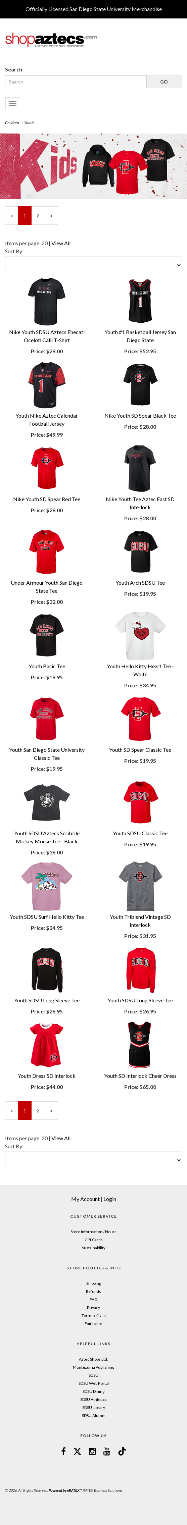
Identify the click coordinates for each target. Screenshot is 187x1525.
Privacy (93, 1307)
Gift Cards (94, 1239)
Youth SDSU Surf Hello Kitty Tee (47, 916)
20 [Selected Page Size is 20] (45, 243)
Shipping (93, 1283)
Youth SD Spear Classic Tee (140, 749)
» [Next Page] (54, 218)
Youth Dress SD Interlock (47, 1075)
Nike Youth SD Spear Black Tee (140, 415)
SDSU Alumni (93, 1415)
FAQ (94, 1299)
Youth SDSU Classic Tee (140, 833)
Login (109, 1199)
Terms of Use (94, 1315)
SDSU (93, 1375)
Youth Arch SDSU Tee (140, 582)
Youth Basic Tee (47, 666)
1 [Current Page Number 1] (27, 218)
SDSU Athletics (93, 1399)
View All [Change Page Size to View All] (61, 243)
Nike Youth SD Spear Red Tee (46, 499)
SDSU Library (93, 1407)
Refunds (93, 1291)
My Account (85, 1199)
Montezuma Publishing (93, 1367)
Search (13, 69)
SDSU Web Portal (94, 1383)
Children (12, 122)
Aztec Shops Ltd (93, 1359)
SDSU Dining (93, 1391)
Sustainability (93, 1247)
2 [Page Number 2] (41, 215)
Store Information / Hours (93, 1231)
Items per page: (23, 243)
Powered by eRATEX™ (65, 1490)
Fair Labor (93, 1323)
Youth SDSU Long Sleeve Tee (47, 1000)
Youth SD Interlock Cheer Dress (140, 1075)
